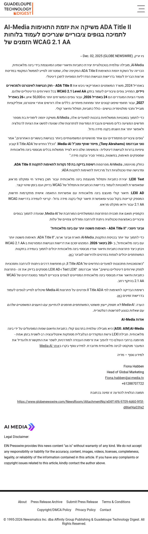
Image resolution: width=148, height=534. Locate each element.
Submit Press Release (82, 502)
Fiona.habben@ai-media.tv (124, 378)
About (22, 502)
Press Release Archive (46, 502)
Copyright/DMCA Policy (54, 510)
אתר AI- (54, 346)
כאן (71, 255)
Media (44, 346)
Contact (105, 510)
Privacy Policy (85, 510)
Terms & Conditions (116, 502)
